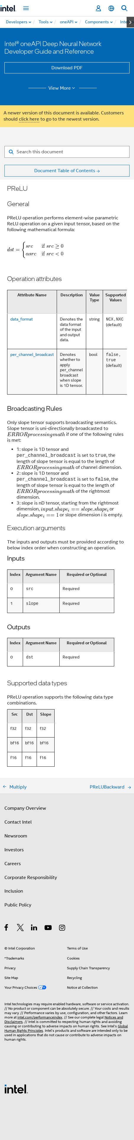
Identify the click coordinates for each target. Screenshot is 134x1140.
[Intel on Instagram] (62, 928)
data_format (21, 319)
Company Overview (25, 808)
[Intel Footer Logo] (16, 1089)
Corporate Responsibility (30, 878)
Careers (12, 864)
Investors (14, 850)
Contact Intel (18, 822)
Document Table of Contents (64, 171)
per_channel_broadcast (32, 354)
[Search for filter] (67, 152)
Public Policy (17, 905)
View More (62, 88)
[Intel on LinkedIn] (34, 928)
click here (29, 119)
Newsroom (15, 836)
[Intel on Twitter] (20, 928)
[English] (111, 8)
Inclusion (13, 891)
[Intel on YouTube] (48, 928)
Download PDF (67, 68)
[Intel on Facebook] (6, 928)
